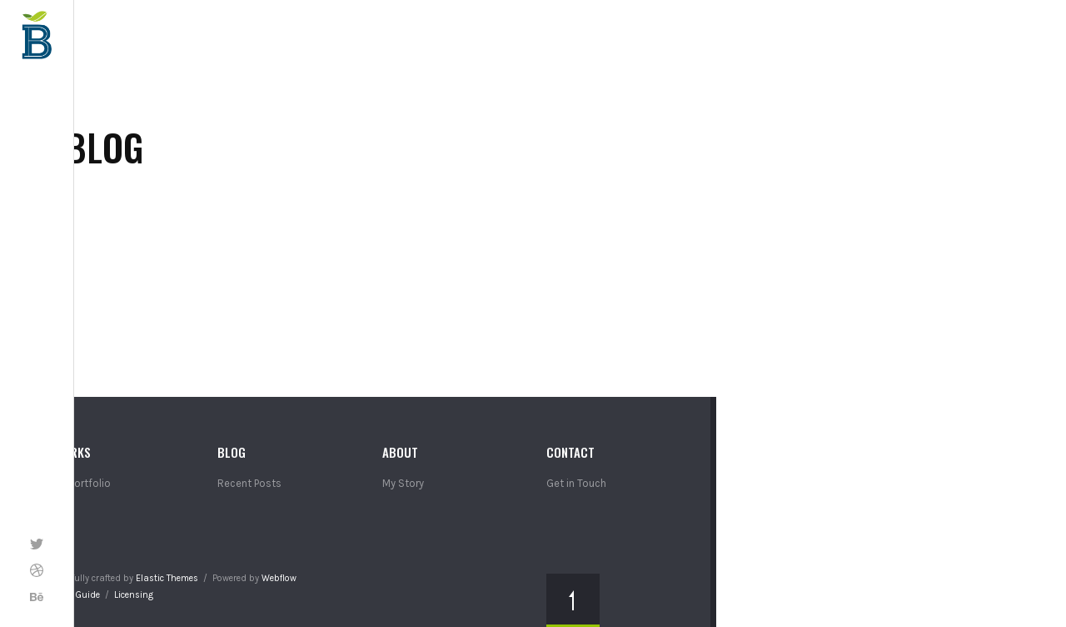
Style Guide (76, 594)
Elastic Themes (167, 578)
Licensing (133, 594)
